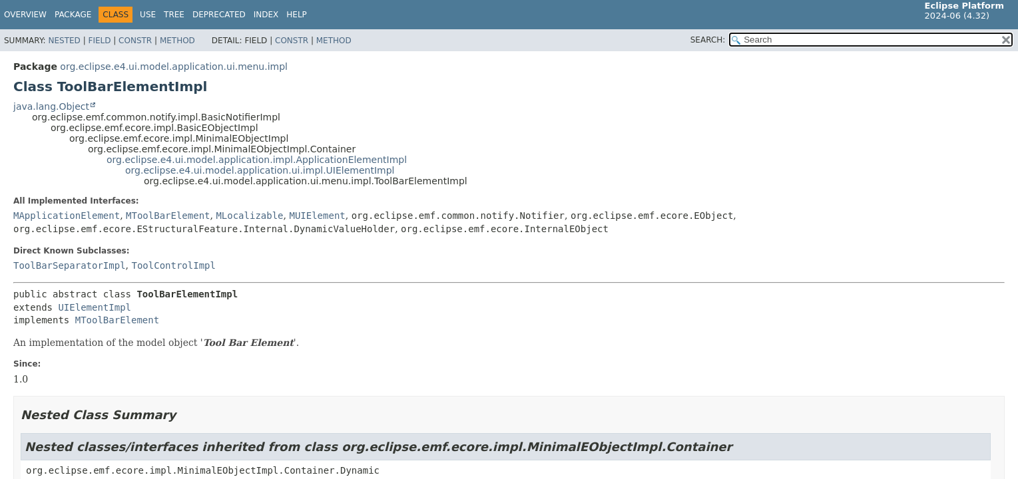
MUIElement (317, 215)
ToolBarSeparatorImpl (69, 265)
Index (266, 14)
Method (177, 40)
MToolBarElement (168, 215)
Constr (135, 40)
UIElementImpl (94, 307)
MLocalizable (249, 215)
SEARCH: (708, 40)
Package (73, 14)
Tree (174, 14)
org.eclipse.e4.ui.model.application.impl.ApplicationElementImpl (257, 159)
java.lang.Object (51, 106)
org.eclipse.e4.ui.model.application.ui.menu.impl (174, 66)
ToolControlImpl (173, 265)
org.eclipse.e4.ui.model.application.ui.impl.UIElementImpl (260, 170)
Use (148, 14)
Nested (64, 40)
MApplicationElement (66, 215)
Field (99, 40)
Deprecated (219, 14)
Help (296, 14)
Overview (25, 14)
